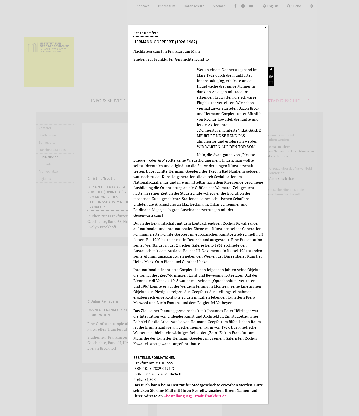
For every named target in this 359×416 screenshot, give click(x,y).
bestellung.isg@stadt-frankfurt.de (196, 395)
